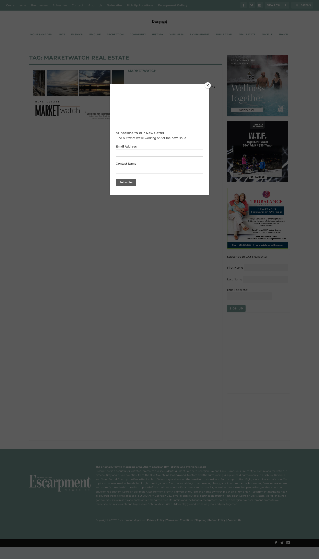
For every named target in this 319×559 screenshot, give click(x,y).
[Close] (208, 85)
